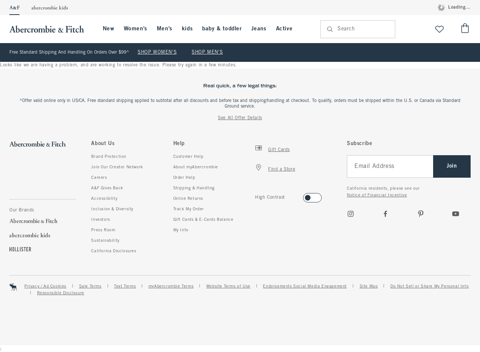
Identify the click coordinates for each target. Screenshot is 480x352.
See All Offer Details (240, 118)
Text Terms (125, 286)
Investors (100, 220)
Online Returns (188, 199)
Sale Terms (90, 286)
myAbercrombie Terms (171, 286)
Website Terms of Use (228, 286)
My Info (181, 230)
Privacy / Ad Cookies (45, 286)
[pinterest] (420, 213)
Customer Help (188, 157)
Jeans (259, 28)
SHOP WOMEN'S (157, 52)
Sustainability (105, 241)
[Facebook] (385, 213)
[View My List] (439, 29)
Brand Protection (108, 157)
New (108, 28)
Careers (99, 178)
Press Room (103, 230)
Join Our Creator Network (117, 167)
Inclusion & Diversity (112, 209)
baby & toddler (222, 28)
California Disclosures (113, 251)
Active (284, 28)
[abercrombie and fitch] (50, 29)
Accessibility (104, 199)
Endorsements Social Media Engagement (305, 286)
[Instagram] (350, 213)
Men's (164, 28)
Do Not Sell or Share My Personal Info (429, 286)
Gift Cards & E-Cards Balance (203, 220)
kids (187, 28)
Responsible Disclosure (60, 293)
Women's (135, 28)
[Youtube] (455, 213)
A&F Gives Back (107, 188)
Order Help (184, 178)
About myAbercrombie (195, 167)
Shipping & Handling (194, 188)
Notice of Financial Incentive (377, 195)
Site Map (369, 286)
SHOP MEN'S (207, 52)
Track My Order (188, 209)
